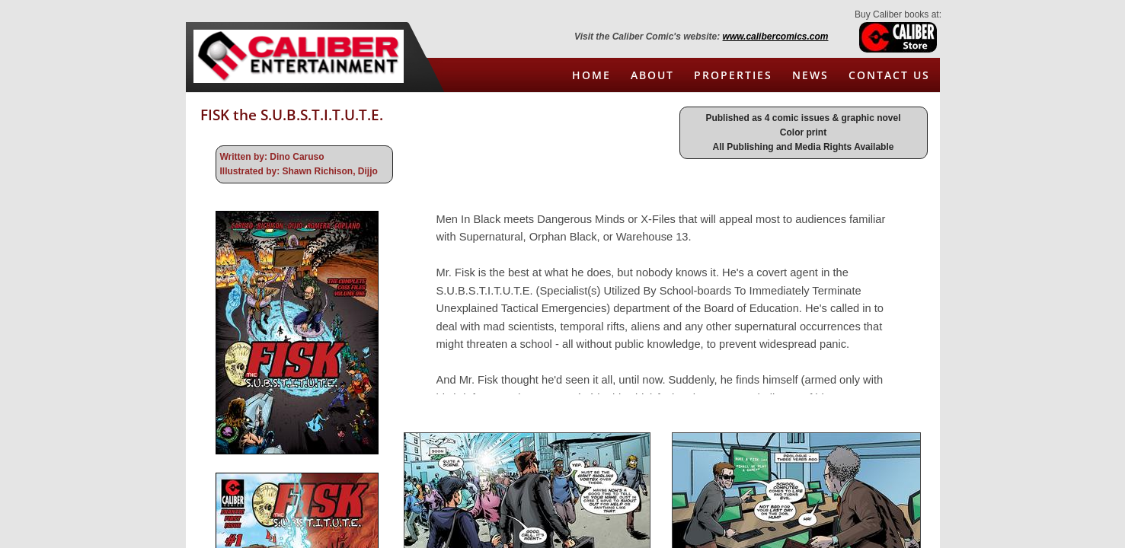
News (810, 75)
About (652, 75)
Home (591, 75)
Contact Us (889, 75)
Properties (733, 75)
